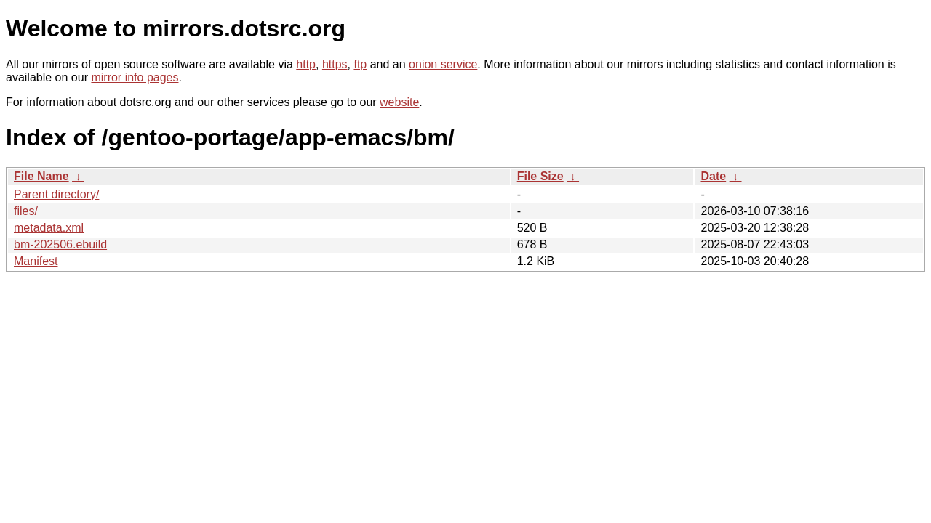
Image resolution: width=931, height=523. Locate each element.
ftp (360, 64)
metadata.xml (49, 228)
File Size (540, 176)
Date (713, 176)
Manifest (35, 261)
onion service (443, 64)
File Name (41, 176)
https (335, 64)
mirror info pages (134, 77)
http (306, 64)
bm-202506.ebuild (60, 244)
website (399, 102)
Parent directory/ (56, 194)
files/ (26, 211)
